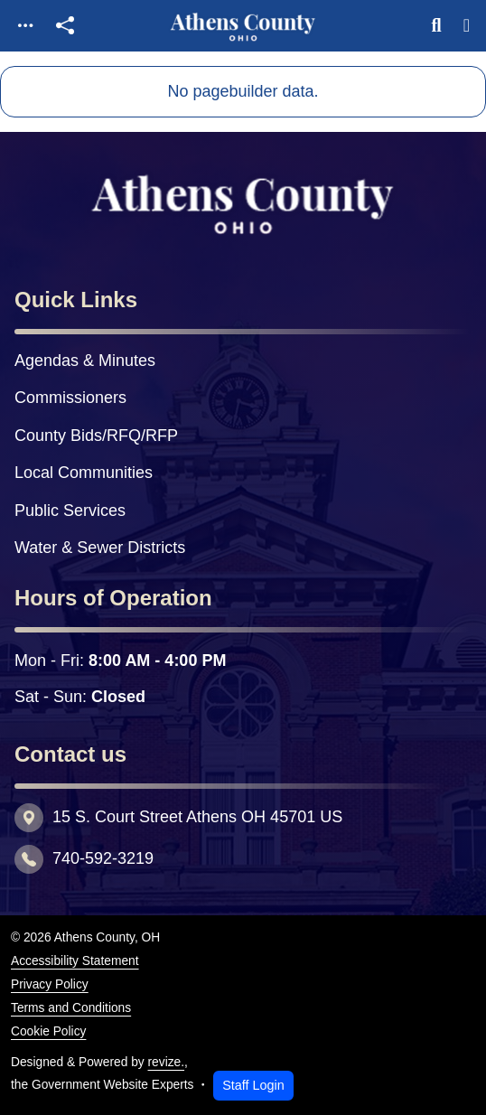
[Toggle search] (437, 25)
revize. (166, 1062)
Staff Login (253, 1085)
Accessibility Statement (75, 961)
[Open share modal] (65, 25)
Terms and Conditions (71, 1008)
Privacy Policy (50, 984)
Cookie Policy (48, 1031)
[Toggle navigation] (25, 25)
